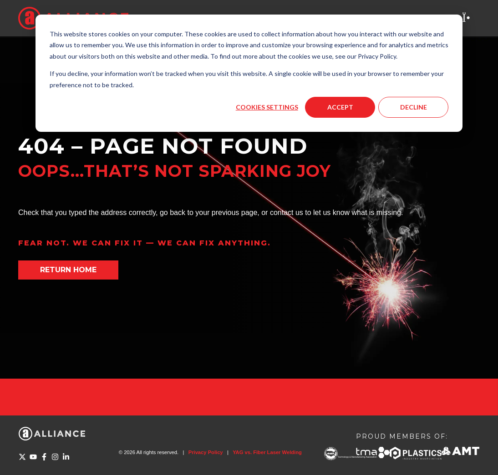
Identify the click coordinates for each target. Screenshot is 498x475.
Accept (340, 107)
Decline (413, 107)
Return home (68, 269)
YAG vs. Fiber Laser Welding (267, 452)
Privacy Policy (205, 452)
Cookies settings (267, 107)
